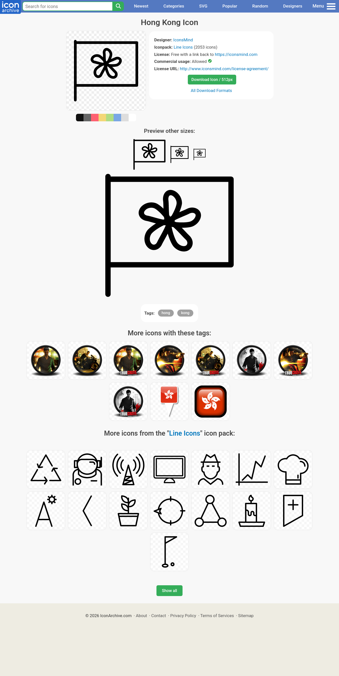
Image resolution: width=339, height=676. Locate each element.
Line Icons (183, 47)
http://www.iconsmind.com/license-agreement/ (224, 68)
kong (185, 313)
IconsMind (183, 39)
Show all (169, 590)
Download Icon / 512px (211, 79)
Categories (173, 6)
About (141, 615)
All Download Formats (211, 90)
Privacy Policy (183, 615)
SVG (203, 6)
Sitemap (246, 615)
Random (260, 6)
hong (166, 313)
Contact (158, 615)
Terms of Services (217, 615)
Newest (141, 6)
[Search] (118, 6)
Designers (292, 6)
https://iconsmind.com (236, 54)
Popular (229, 6)
